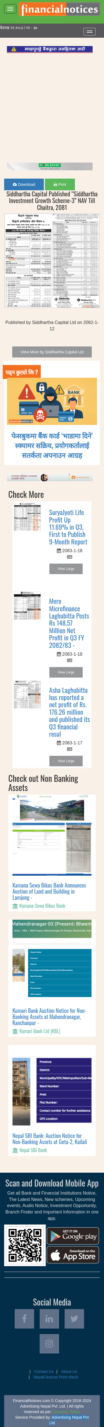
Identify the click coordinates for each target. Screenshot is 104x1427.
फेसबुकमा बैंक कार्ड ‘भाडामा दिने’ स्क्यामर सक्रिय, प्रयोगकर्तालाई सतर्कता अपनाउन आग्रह (52, 445)
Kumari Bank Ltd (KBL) (39, 1031)
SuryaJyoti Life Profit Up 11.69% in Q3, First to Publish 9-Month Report (68, 526)
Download (24, 184)
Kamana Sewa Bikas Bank (42, 905)
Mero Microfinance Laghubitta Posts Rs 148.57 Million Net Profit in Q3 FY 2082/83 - (69, 623)
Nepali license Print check (56, 1377)
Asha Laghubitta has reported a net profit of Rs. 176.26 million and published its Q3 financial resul (69, 712)
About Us (69, 1371)
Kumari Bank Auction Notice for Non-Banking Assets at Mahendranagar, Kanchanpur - (49, 1016)
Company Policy (66, 1412)
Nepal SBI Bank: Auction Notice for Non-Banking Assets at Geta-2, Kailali (49, 1138)
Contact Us (44, 1371)
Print (60, 184)
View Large (66, 569)
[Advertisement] (52, 108)
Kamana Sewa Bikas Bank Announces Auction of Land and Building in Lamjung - (49, 891)
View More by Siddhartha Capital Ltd (52, 352)
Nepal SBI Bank (33, 1150)
